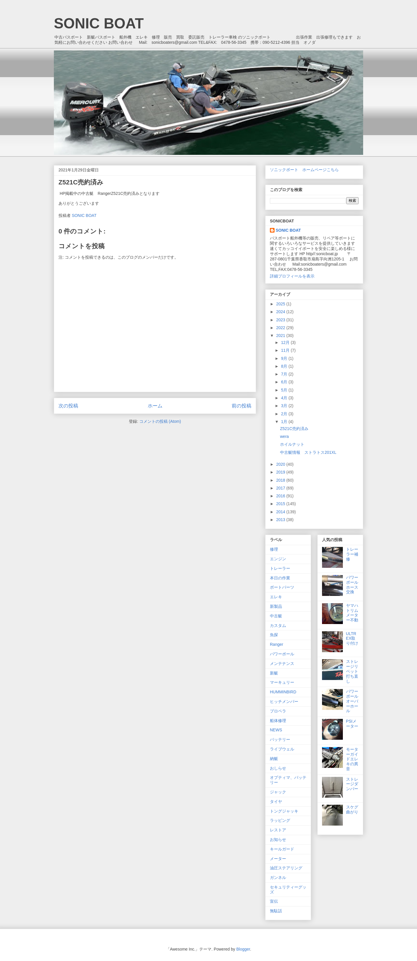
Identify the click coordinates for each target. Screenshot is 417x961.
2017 (281, 488)
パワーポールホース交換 (352, 584)
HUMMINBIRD (283, 692)
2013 (281, 519)
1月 (284, 421)
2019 (281, 472)
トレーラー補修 (352, 554)
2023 (281, 320)
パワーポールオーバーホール (352, 701)
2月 (284, 413)
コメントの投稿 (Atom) (160, 421)
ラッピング (280, 820)
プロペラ (278, 711)
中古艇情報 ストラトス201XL (308, 452)
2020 (281, 464)
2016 (281, 496)
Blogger (243, 949)
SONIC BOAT (99, 23)
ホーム (155, 406)
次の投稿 (68, 406)
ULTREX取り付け (352, 638)
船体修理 (278, 720)
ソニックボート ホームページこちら (304, 169)
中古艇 (276, 616)
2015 (281, 503)
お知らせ (278, 839)
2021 (281, 335)
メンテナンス (282, 663)
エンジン (278, 558)
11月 (285, 350)
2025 (281, 304)
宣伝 (274, 901)
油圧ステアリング (286, 868)
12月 (285, 342)
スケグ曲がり (352, 809)
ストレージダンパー (352, 784)
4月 (284, 398)
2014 (281, 511)
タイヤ (276, 801)
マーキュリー (282, 682)
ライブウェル (282, 749)
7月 (284, 374)
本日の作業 (280, 578)
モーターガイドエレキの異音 (352, 759)
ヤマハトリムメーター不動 (352, 612)
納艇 (274, 758)
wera (284, 436)
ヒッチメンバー (284, 701)
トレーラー (280, 568)
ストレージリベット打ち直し (352, 671)
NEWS (276, 730)
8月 (284, 366)
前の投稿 (241, 406)
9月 (284, 358)
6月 (284, 382)
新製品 (276, 606)
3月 (284, 405)
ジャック (278, 792)
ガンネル (278, 877)
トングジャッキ (284, 811)
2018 (281, 480)
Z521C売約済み (294, 428)
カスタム (278, 625)
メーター (278, 858)
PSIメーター (352, 723)
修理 (274, 549)
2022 (281, 327)
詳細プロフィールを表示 (292, 276)
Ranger (276, 644)
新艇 (274, 673)
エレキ (276, 596)
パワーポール (282, 654)
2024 (281, 311)
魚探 (274, 634)
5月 (284, 390)
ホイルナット (292, 444)
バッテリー (280, 739)
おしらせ (278, 768)
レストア (278, 830)
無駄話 (276, 911)
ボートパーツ (282, 587)
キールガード (282, 849)
